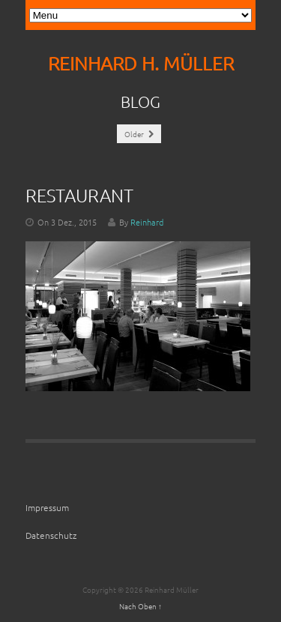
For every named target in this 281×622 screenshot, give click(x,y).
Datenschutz (50, 535)
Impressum (47, 507)
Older (139, 133)
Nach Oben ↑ (140, 606)
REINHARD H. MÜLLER (141, 63)
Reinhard (146, 222)
